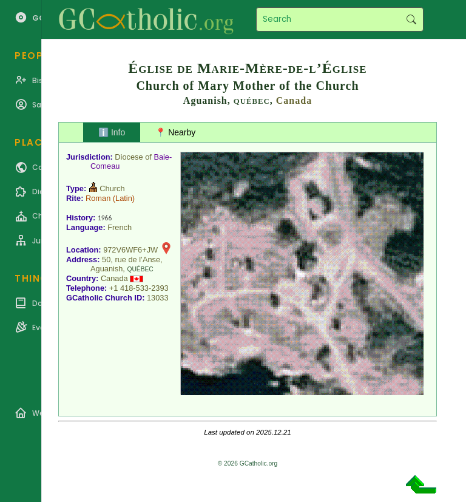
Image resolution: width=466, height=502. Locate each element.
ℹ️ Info (111, 132)
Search (411, 19)
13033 (158, 297)
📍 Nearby (175, 132)
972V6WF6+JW (130, 249)
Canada (294, 100)
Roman (98, 198)
